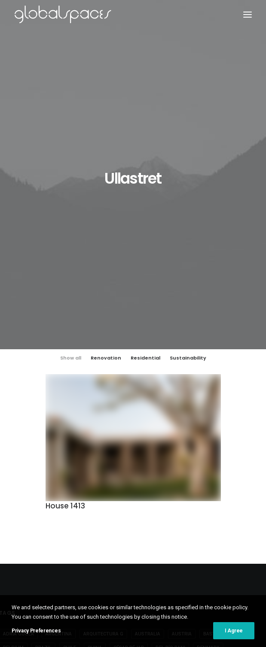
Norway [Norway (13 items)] (42, 520)
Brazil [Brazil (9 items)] (43, 465)
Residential (145, 175)
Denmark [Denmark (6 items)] (208, 465)
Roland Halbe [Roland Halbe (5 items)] (222, 520)
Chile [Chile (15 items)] (69, 465)
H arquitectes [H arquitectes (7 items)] (83, 492)
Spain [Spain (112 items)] (103, 533)
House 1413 (65, 323)
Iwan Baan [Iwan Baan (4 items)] (194, 492)
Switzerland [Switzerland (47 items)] (218, 533)
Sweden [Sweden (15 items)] (181, 533)
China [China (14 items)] (95, 465)
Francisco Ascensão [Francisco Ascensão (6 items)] (160, 478)
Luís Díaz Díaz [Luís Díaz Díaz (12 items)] (159, 506)
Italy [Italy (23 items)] (163, 492)
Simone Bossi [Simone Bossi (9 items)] (68, 533)
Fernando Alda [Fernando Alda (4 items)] (74, 478)
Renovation (106, 175)
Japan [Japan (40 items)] (226, 492)
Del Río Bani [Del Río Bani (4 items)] (170, 465)
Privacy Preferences (36, 637)
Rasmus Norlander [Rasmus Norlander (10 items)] (168, 520)
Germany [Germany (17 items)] (209, 478)
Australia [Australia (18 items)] (147, 451)
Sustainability (188, 175)
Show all (70, 175)
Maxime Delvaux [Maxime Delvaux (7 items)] (208, 506)
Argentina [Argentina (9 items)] (59, 451)
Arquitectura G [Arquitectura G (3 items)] (103, 451)
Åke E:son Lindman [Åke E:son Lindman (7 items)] (159, 547)
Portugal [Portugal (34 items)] (76, 520)
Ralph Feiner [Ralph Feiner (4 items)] (117, 520)
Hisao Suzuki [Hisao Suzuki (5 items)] (129, 492)
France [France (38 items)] (114, 478)
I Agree (234, 637)
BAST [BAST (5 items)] (209, 451)
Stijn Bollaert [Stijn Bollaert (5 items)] (141, 533)
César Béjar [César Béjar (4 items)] (128, 465)
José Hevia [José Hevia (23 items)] (82, 506)
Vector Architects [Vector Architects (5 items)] (100, 547)
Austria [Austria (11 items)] (182, 451)
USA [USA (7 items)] (60, 547)
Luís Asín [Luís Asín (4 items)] (118, 506)
